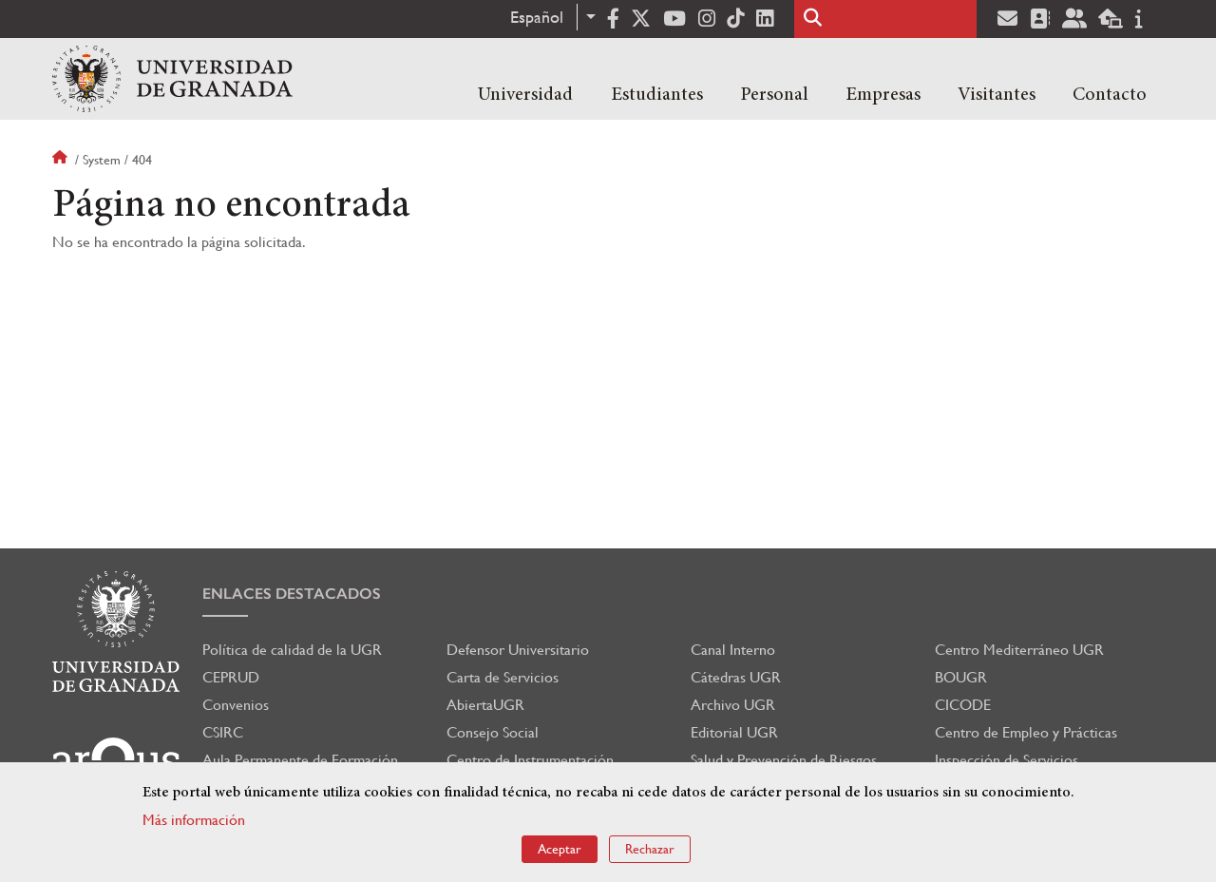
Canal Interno (733, 650)
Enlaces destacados (291, 594)
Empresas (883, 95)
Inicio (61, 159)
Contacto (1110, 95)
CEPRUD (230, 677)
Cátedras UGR (736, 677)
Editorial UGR (734, 732)
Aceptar (559, 848)
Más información (193, 820)
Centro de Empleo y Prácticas (1026, 732)
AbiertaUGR (485, 705)
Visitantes (997, 95)
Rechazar (649, 848)
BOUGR (961, 677)
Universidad (525, 95)
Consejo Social (492, 732)
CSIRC (222, 732)
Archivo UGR (733, 705)
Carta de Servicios (502, 677)
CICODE (963, 705)
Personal (774, 95)
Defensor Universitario (517, 650)
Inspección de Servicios (1006, 760)
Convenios (235, 705)
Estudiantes (657, 95)
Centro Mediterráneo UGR (1019, 650)
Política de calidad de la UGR (292, 650)
